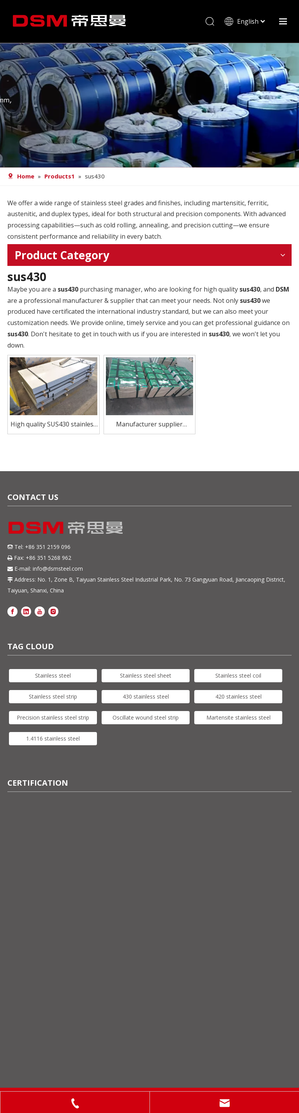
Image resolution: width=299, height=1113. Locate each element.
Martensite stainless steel (238, 717)
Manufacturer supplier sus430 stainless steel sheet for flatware (149, 425)
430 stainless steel (146, 696)
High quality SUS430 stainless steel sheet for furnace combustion (54, 425)
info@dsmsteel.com (58, 568)
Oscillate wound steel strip (146, 717)
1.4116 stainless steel (53, 738)
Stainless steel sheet (145, 675)
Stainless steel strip (53, 696)
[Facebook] (12, 611)
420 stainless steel (238, 696)
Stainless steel (53, 675)
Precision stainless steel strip (53, 717)
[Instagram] (53, 611)
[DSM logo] (65, 527)
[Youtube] (40, 611)
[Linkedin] (26, 611)
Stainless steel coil (238, 675)
